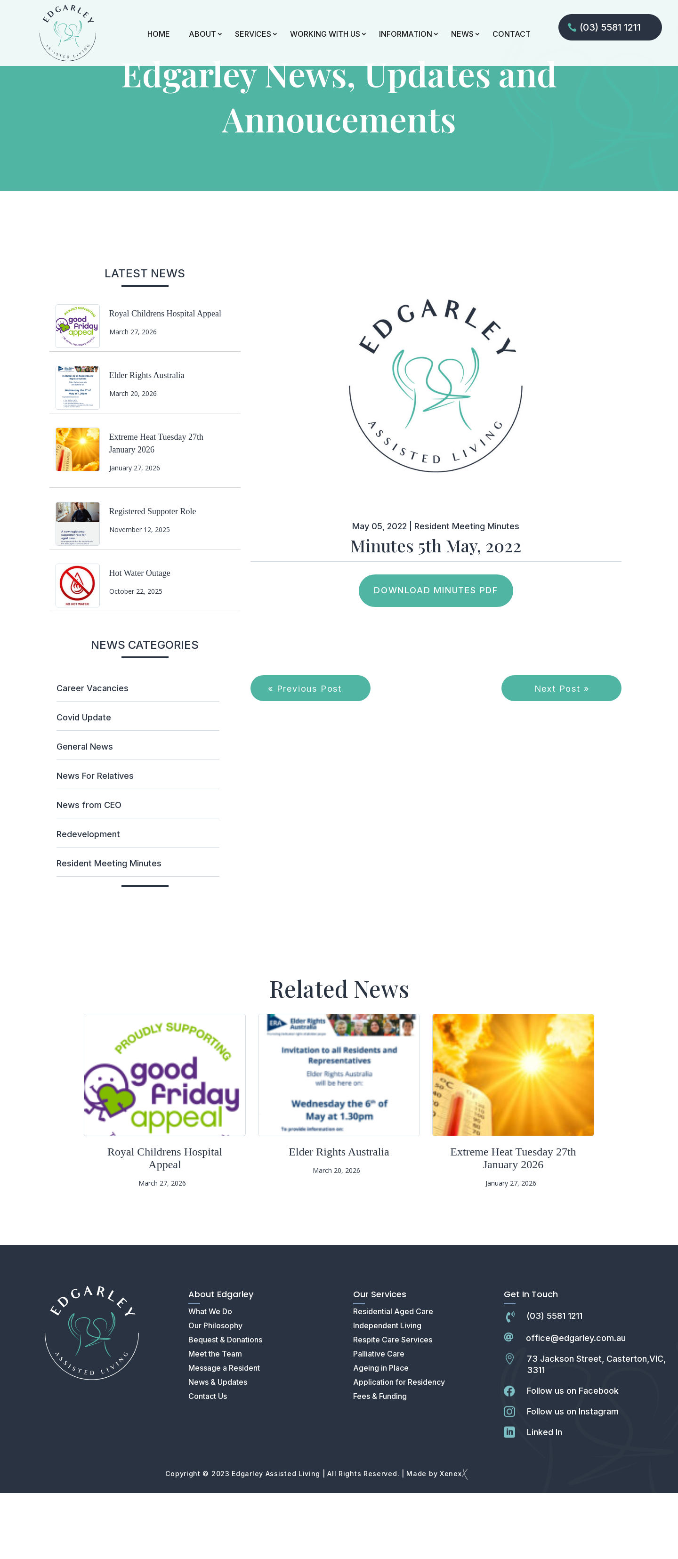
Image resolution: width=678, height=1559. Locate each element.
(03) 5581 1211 (610, 27)
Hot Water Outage (139, 639)
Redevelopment (88, 900)
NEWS (462, 34)
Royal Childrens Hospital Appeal (165, 379)
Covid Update (83, 783)
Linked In (544, 1498)
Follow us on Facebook (573, 1457)
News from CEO (88, 871)
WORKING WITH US (325, 34)
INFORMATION (405, 34)
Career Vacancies (92, 754)
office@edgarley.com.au (576, 1404)
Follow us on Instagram (573, 1477)
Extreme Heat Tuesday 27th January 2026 (513, 1224)
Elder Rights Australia (147, 441)
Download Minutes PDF (436, 656)
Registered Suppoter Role (152, 577)
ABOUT (202, 34)
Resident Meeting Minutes (108, 929)
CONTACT (511, 34)
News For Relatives (95, 842)
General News (84, 812)
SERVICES (253, 34)
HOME (158, 34)
